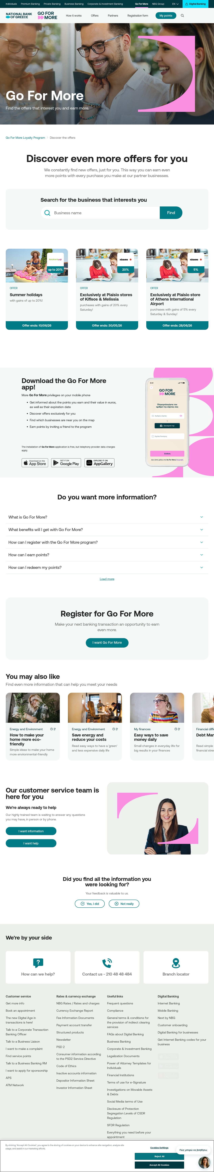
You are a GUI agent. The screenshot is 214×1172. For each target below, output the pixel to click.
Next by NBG (166, 1017)
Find (171, 212)
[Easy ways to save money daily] (157, 708)
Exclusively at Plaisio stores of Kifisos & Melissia (106, 296)
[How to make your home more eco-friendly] (33, 708)
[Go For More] (46, 15)
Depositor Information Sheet (75, 1080)
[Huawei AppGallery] (101, 460)
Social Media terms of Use (125, 1101)
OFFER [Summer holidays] (14, 288)
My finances (142, 729)
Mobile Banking (168, 1010)
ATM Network (15, 1085)
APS (8, 1077)
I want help (31, 843)
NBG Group (158, 4)
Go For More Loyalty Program (25, 137)
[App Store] (36, 460)
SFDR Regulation (118, 1125)
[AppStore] (170, 1056)
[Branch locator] (176, 967)
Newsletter (63, 1039)
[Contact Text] (107, 967)
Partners (113, 15)
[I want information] (31, 831)
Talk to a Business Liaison (23, 1041)
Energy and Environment (26, 729)
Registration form (138, 15)
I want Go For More (107, 639)
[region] (107, 1156)
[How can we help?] (38, 967)
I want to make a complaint (24, 1048)
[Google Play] (67, 460)
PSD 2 (60, 1046)
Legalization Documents (123, 1056)
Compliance (115, 1010)
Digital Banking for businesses (178, 1032)
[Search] (182, 16)
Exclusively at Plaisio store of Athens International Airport (175, 299)
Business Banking (74, 4)
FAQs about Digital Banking (125, 1034)
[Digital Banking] (195, 4)
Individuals (11, 4)
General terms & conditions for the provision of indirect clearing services (128, 1022)
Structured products (70, 1032)
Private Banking (52, 4)
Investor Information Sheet (74, 1087)
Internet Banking (169, 1003)
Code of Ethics (66, 1066)
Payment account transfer (74, 1025)
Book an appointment (20, 1010)
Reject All (159, 1156)
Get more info (15, 1003)
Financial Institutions (120, 1075)
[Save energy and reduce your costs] (95, 708)
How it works (74, 15)
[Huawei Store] (170, 1075)
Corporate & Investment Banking (105, 4)
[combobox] (100, 212)
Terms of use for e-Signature (126, 1082)
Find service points (18, 1056)
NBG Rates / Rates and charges (77, 1003)
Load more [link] (107, 579)
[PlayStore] (170, 1066)
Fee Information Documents (75, 1017)
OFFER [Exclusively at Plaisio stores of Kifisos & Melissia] (84, 288)
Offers (94, 15)
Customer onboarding (172, 1025)
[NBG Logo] (19, 15)
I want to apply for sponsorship (27, 1070)
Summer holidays (26, 294)
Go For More (141, 4)
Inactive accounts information (76, 1073)
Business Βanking (119, 1041)
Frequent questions (120, 1003)
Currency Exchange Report (74, 1010)
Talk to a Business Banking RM (26, 1063)
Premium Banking (30, 4)
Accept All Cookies (159, 1165)
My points (166, 15)
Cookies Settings (159, 1147)
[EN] (175, 4)
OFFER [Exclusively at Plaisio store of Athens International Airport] (154, 288)
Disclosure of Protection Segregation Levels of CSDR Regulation (126, 1113)
